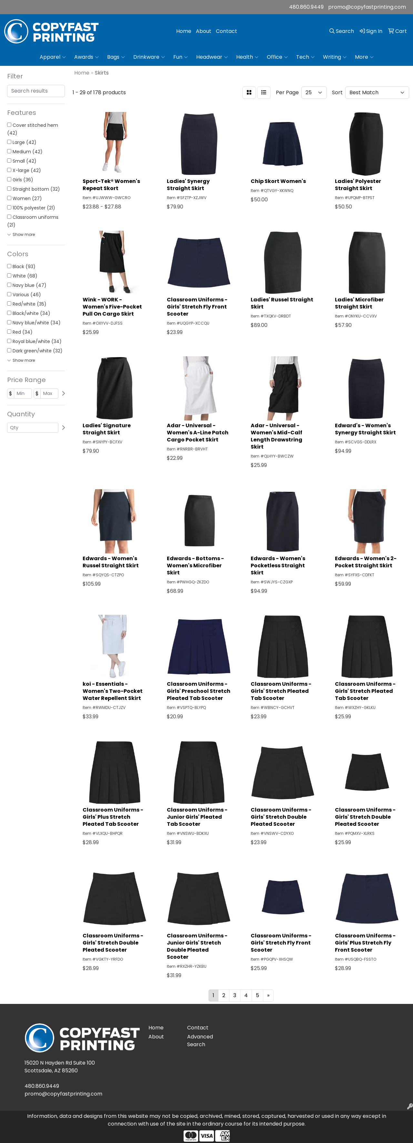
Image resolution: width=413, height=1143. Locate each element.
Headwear (212, 57)
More (364, 57)
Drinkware (149, 57)
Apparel (53, 57)
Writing (335, 57)
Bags (116, 57)
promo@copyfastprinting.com (367, 7)
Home (183, 31)
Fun (180, 57)
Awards (86, 57)
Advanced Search (200, 1040)
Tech (305, 57)
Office (277, 57)
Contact (226, 31)
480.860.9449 (306, 7)
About (203, 31)
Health (247, 57)
